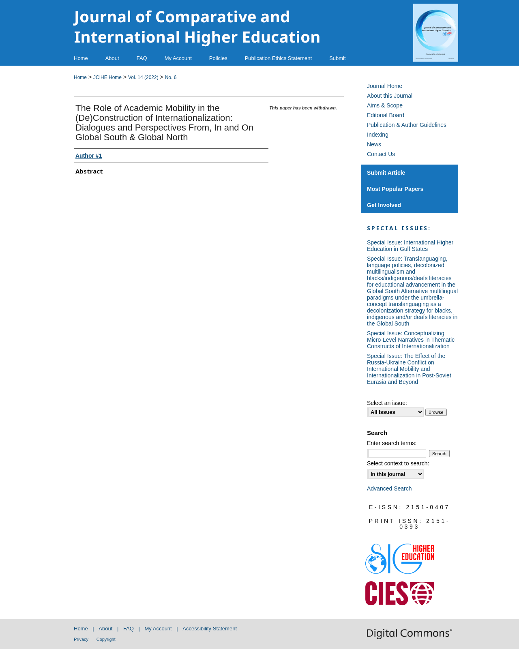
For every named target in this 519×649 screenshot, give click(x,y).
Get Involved (384, 205)
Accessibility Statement (209, 628)
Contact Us (381, 154)
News (374, 144)
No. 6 (171, 77)
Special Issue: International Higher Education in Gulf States (410, 245)
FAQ (128, 628)
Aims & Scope (385, 105)
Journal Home (384, 86)
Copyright (106, 639)
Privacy (81, 639)
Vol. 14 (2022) (143, 77)
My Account (158, 628)
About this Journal (389, 95)
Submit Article (386, 172)
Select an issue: (387, 403)
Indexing (377, 134)
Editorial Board (385, 115)
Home (80, 77)
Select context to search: (398, 463)
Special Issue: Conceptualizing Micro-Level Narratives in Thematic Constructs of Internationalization (411, 339)
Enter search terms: (391, 443)
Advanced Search (389, 488)
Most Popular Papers (395, 189)
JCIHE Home (107, 77)
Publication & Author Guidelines (406, 125)
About (105, 628)
